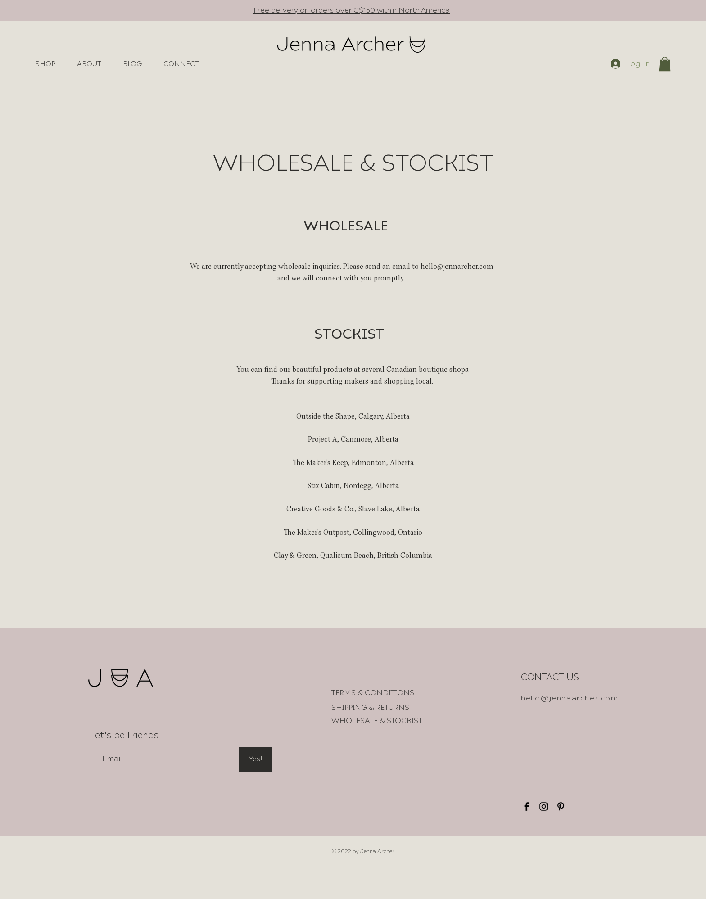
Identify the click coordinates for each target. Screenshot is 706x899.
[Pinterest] (560, 806)
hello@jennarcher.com (457, 267)
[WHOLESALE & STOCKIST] (376, 721)
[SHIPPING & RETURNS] (370, 708)
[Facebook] (526, 806)
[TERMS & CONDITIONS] (372, 693)
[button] (665, 64)
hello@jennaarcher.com (570, 698)
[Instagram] (543, 806)
